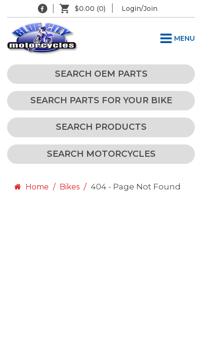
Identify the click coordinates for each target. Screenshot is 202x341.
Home (30, 186)
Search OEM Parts (101, 74)
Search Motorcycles (101, 154)
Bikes (69, 186)
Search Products (101, 127)
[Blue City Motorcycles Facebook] (42, 8)
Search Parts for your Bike (101, 100)
